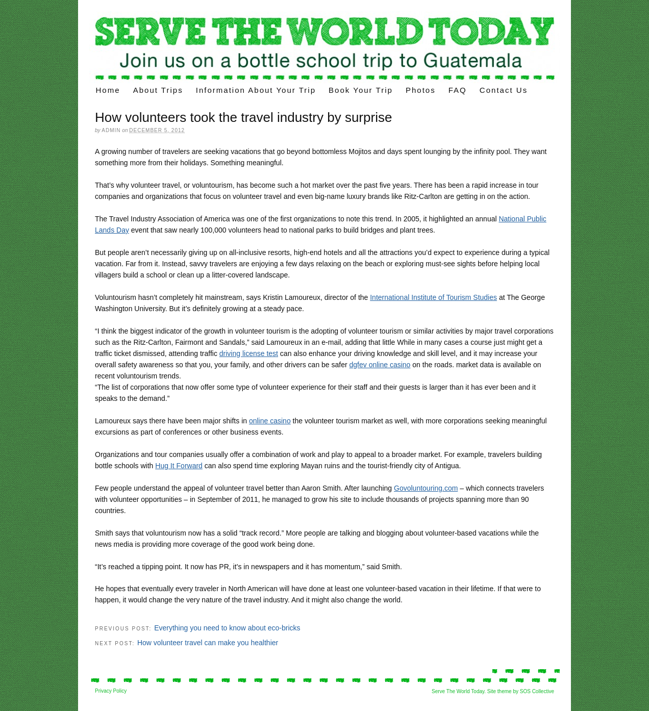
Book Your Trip (361, 90)
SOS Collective (537, 691)
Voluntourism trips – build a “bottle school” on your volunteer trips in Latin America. (324, 47)
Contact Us (504, 90)
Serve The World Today (458, 691)
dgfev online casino (380, 365)
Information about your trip (256, 90)
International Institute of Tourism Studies (433, 297)
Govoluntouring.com (426, 488)
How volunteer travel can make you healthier (207, 643)
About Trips (158, 90)
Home (108, 90)
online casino (270, 421)
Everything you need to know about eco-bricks (227, 628)
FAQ (457, 90)
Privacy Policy (111, 691)
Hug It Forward (179, 466)
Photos (421, 90)
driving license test (248, 353)
